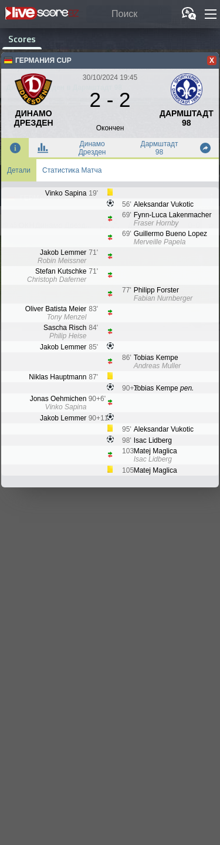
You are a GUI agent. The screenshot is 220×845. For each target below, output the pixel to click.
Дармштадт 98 (159, 148)
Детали (19, 170)
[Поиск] (128, 14)
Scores (22, 39)
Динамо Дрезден (92, 148)
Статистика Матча (71, 170)
